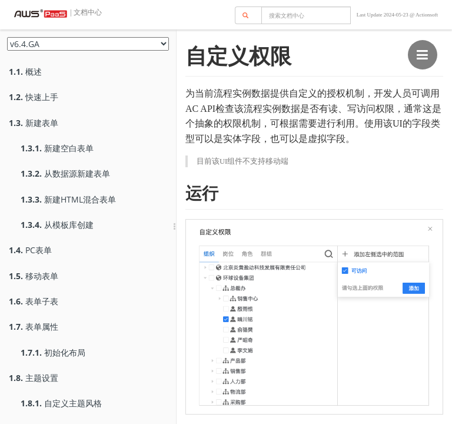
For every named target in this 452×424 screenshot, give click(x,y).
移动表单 (33, 275)
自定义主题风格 (61, 403)
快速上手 (33, 96)
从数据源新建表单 (65, 173)
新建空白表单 (57, 148)
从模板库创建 (57, 224)
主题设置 (33, 377)
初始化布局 (53, 352)
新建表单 (33, 122)
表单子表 (33, 301)
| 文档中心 (85, 12)
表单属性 (33, 326)
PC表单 (30, 250)
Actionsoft (427, 15)
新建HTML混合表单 (68, 199)
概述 (25, 71)
